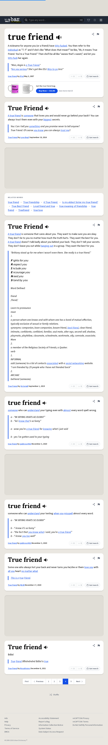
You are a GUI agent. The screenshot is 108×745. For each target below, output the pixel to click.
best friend (73, 328)
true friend (12, 76)
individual (13, 50)
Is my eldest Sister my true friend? (80, 202)
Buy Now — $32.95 (47, 90)
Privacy (7, 725)
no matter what (29, 571)
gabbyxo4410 (25, 444)
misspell (68, 513)
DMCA (6, 731)
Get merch (92, 76)
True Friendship (31, 202)
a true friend (32, 429)
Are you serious (19, 69)
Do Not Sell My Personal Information (88, 725)
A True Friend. (51, 202)
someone (28, 115)
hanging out (47, 246)
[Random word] (81, 20)
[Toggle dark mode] (94, 20)
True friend (12, 585)
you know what (36, 532)
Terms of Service (11, 728)
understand (34, 410)
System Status (45, 728)
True (13, 661)
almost (67, 410)
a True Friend (32, 65)
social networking (75, 363)
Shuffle (54, 694)
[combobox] (53, 20)
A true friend (14, 115)
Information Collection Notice (51, 725)
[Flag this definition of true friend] (98, 34)
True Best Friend (20, 206)
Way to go (52, 69)
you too (26, 536)
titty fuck (12, 58)
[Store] (88, 20)
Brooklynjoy (25, 668)
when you (59, 513)
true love (38, 210)
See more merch (66, 90)
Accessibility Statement (49, 718)
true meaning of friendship (73, 206)
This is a (15, 578)
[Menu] (101, 20)
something (34, 126)
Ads (6, 718)
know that (24, 421)
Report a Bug (44, 721)
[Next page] (80, 681)
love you (88, 567)
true (21, 578)
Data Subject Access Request (51, 731)
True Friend (13, 137)
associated (52, 363)
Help (6, 721)
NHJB (22, 585)
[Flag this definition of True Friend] (98, 106)
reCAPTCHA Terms (80, 721)
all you (11, 571)
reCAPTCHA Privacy (81, 718)
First (27, 681)
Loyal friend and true (44, 206)
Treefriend (23, 210)
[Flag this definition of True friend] (98, 558)
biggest (47, 119)
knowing (47, 429)
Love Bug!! (25, 137)
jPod (22, 76)
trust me (65, 130)
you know (39, 130)
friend (27, 578)
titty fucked (61, 46)
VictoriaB (24, 386)
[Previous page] (38, 681)
